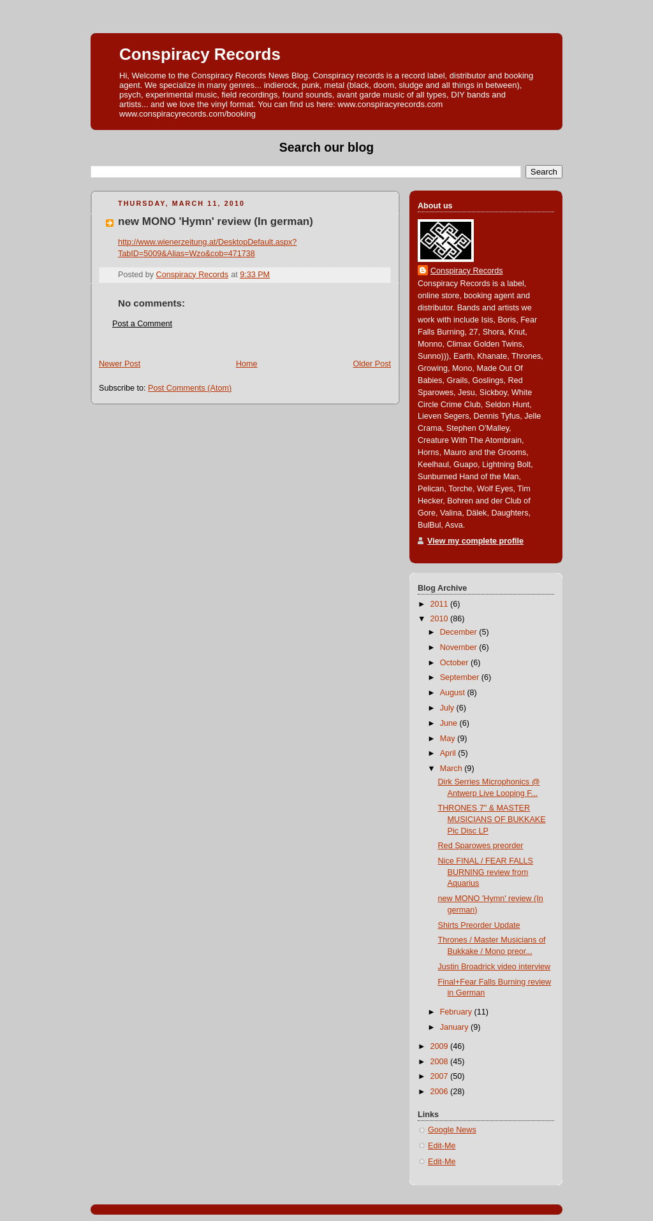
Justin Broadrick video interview (494, 966)
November (460, 647)
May (448, 738)
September (460, 677)
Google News (452, 1129)
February (457, 1012)
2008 (440, 1061)
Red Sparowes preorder (481, 845)
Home (247, 363)
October (455, 662)
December (460, 632)
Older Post (372, 363)
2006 (440, 1091)
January (455, 1027)
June (450, 723)
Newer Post (119, 363)
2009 (440, 1046)
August (453, 692)
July (448, 708)
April (449, 753)
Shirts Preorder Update (479, 925)
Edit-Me (441, 1145)
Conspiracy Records (200, 54)
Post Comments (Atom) (189, 388)
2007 (440, 1076)
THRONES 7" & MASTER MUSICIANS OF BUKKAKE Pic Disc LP (492, 819)
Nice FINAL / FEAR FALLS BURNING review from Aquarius (486, 872)
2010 (440, 618)
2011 (440, 604)
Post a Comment (142, 323)
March (452, 768)
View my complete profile (475, 541)
